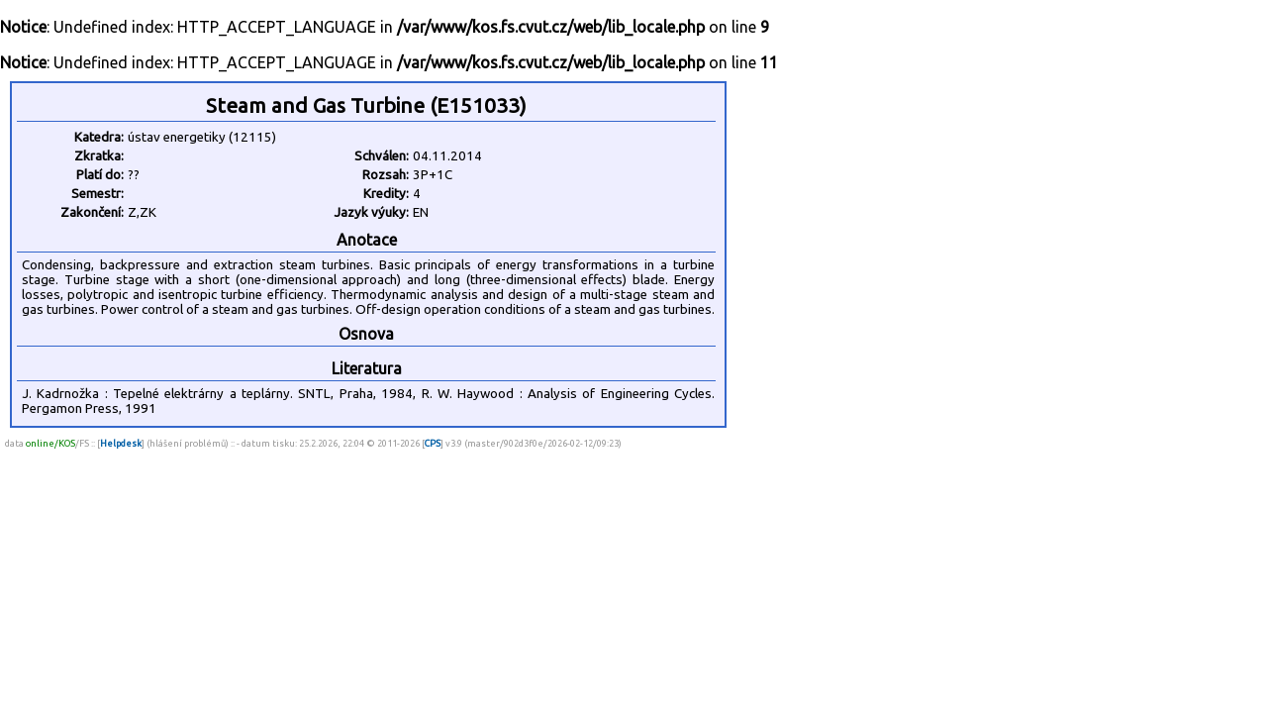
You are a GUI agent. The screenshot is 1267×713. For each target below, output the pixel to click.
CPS (432, 443)
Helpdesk (121, 443)
